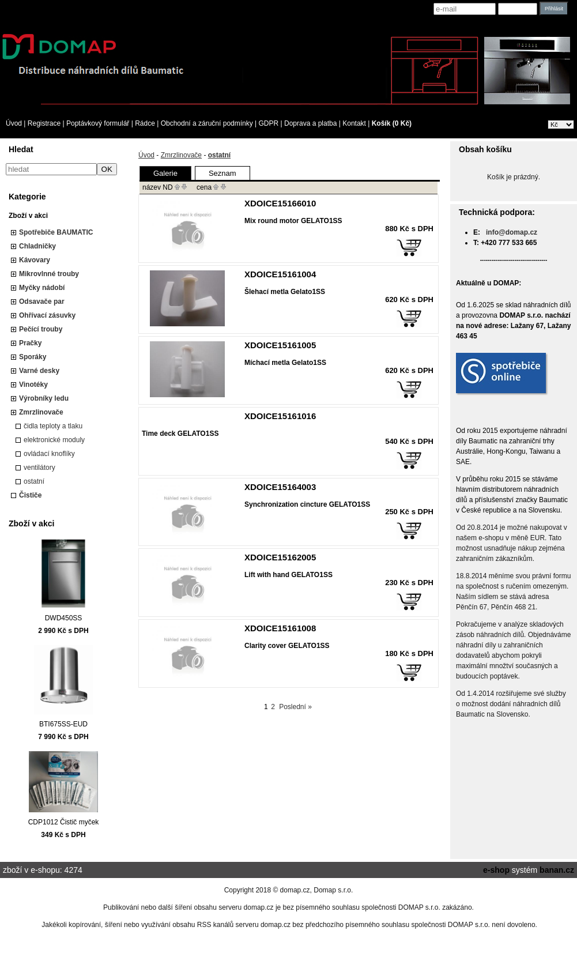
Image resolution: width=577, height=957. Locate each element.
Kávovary (34, 260)
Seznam (222, 173)
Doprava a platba (310, 123)
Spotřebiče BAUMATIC (56, 232)
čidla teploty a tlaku (53, 426)
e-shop (496, 870)
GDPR (269, 123)
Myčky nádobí (42, 288)
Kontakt (354, 123)
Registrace (44, 123)
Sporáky (32, 357)
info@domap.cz (511, 232)
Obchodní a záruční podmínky (207, 123)
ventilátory (39, 468)
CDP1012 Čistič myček (63, 822)
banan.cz (557, 870)
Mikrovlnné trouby (49, 274)
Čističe (30, 495)
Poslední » (295, 707)
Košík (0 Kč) (392, 123)
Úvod (14, 123)
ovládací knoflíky (49, 454)
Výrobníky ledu (44, 398)
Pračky (30, 343)
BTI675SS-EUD (63, 724)
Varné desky (39, 371)
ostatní (34, 481)
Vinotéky (33, 384)
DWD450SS (63, 618)
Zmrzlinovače (41, 412)
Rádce (145, 123)
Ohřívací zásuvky (47, 315)
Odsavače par (42, 301)
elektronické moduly (54, 440)
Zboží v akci (28, 216)
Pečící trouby (40, 329)
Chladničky (37, 246)
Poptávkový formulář (97, 123)
